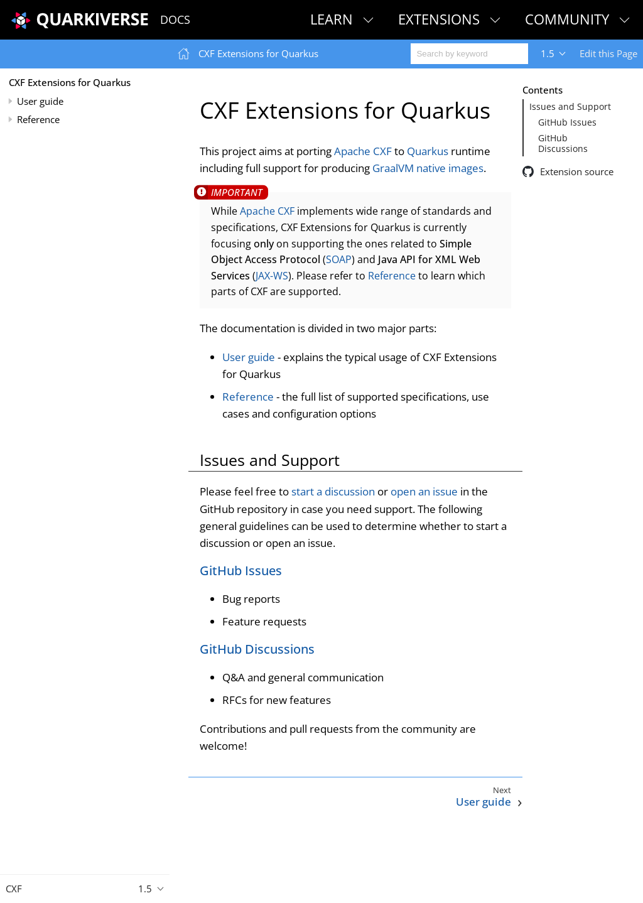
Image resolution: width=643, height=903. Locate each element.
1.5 (547, 53)
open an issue (424, 491)
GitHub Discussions (563, 143)
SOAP (339, 259)
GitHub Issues (567, 122)
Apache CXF (363, 151)
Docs (175, 19)
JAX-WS (272, 276)
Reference (38, 119)
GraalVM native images (428, 168)
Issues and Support (570, 106)
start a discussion (333, 491)
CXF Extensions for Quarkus (70, 82)
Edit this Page (608, 53)
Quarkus (427, 151)
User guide (40, 101)
